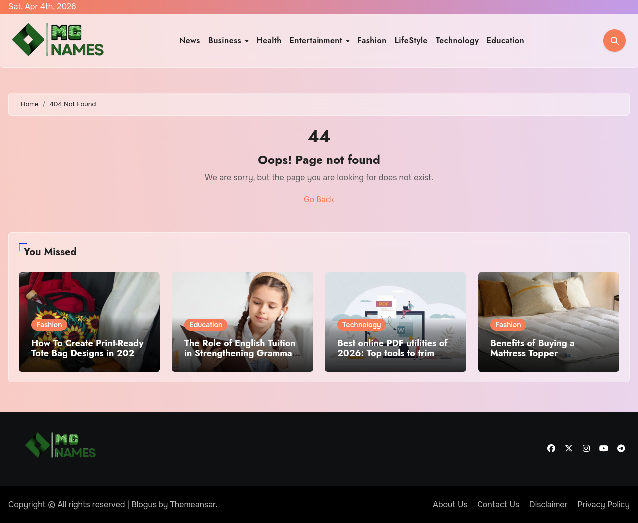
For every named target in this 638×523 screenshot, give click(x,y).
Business (226, 40)
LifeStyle (411, 40)
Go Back (319, 199)
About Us (450, 504)
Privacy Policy (603, 504)
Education (505, 40)
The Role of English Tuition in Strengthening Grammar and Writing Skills (240, 354)
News (189, 40)
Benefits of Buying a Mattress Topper (532, 348)
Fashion (371, 40)
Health (268, 40)
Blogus (144, 504)
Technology (457, 40)
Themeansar (193, 504)
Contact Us (499, 504)
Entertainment (317, 40)
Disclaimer (548, 504)
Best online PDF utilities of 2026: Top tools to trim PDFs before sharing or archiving (392, 359)
